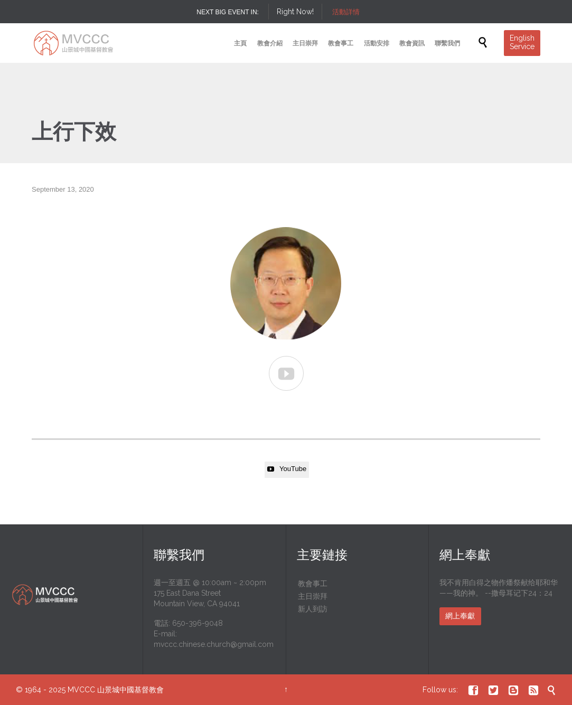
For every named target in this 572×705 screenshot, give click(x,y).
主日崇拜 (312, 596)
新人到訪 (312, 609)
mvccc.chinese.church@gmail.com (214, 644)
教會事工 (312, 583)
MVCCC (81, 689)
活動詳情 (346, 12)
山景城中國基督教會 (130, 689)
